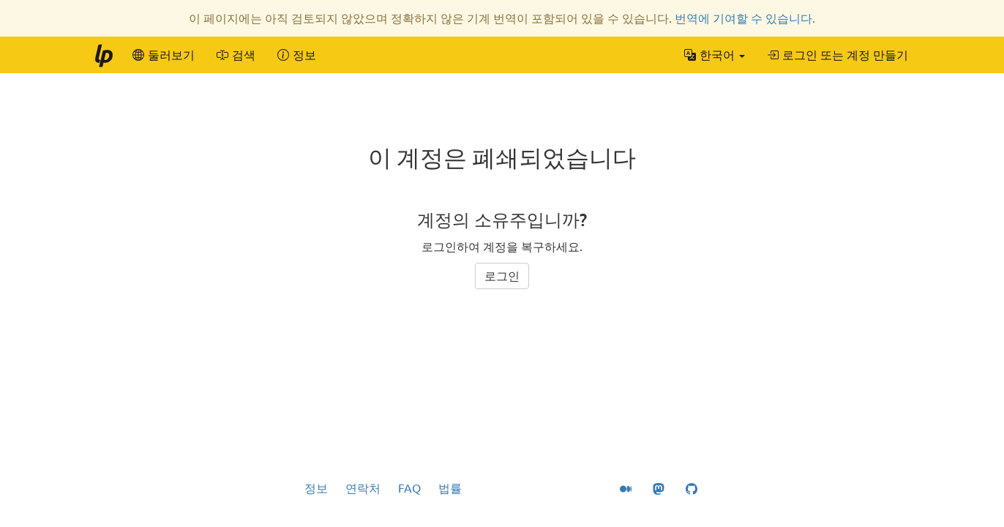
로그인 (502, 276)
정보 (316, 488)
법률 (450, 488)
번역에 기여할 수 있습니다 (743, 18)
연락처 (363, 488)
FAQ (409, 488)
